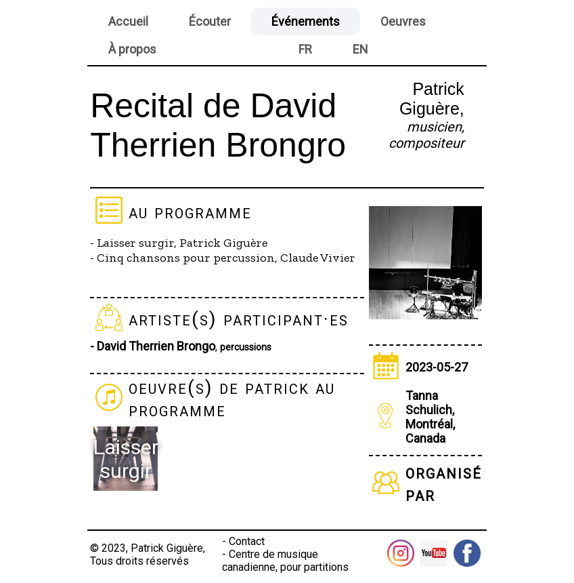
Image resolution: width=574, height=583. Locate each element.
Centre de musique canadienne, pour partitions (285, 561)
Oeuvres (403, 21)
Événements (305, 21)
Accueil (128, 21)
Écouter (210, 21)
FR (305, 49)
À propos (132, 49)
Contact (247, 541)
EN (360, 49)
